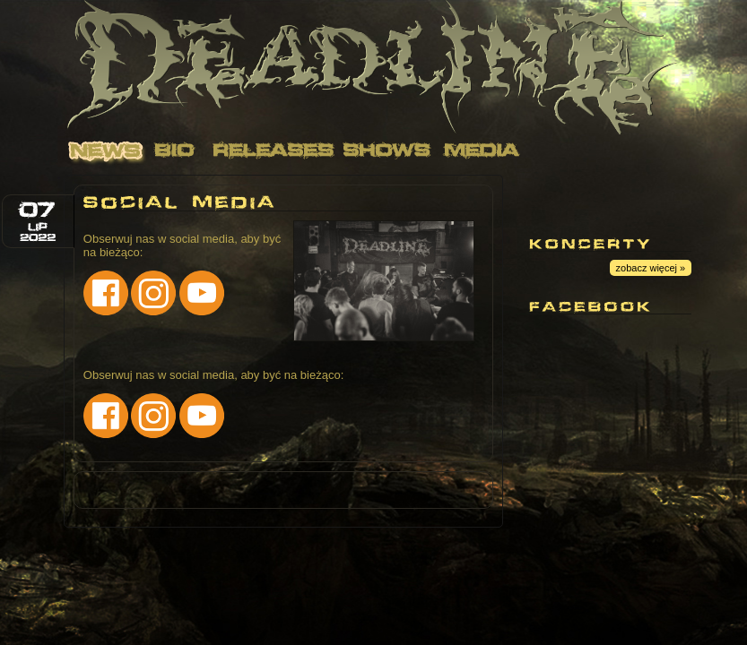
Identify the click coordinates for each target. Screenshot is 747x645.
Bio (175, 150)
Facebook (602, 197)
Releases (271, 150)
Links (699, 150)
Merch (115, 181)
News (106, 150)
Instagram (652, 197)
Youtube (553, 197)
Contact (592, 150)
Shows (388, 150)
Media (482, 150)
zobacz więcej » (651, 267)
